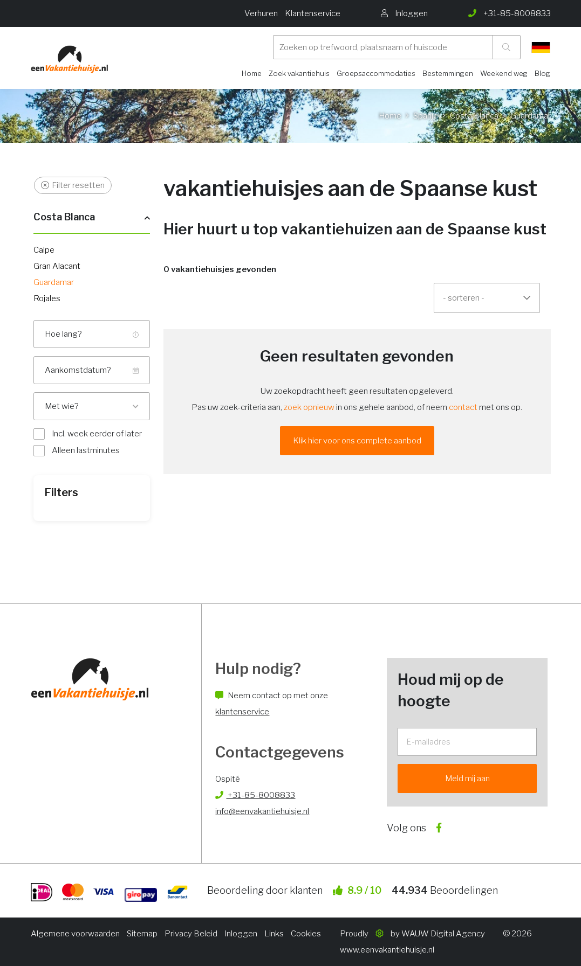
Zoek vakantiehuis (299, 73)
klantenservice (242, 712)
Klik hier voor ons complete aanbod (357, 441)
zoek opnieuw (309, 407)
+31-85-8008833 (255, 795)
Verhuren (261, 13)
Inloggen (240, 934)
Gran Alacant (56, 266)
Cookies (306, 934)
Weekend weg (504, 73)
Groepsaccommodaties (376, 73)
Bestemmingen (447, 73)
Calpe (43, 250)
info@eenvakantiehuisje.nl (262, 811)
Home (252, 73)
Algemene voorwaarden (75, 934)
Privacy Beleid (191, 934)
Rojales (46, 298)
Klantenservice (312, 13)
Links (274, 934)
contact (463, 407)
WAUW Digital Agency (443, 934)
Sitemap (142, 934)
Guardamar (53, 282)
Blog (542, 73)
